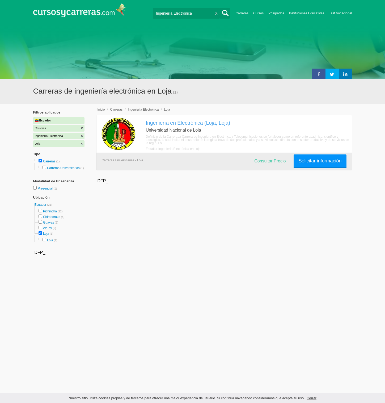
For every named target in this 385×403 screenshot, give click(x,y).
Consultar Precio (270, 161)
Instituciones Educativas (306, 13)
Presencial (45, 188)
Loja (46, 234)
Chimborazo (51, 217)
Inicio (101, 109)
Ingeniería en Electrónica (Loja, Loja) (188, 123)
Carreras (242, 13)
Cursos (258, 13)
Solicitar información (319, 160)
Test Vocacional (340, 13)
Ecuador (41, 205)
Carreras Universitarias (63, 168)
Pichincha (50, 211)
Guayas (48, 222)
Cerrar (311, 398)
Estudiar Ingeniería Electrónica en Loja (173, 149)
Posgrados (276, 13)
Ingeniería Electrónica (143, 109)
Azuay (47, 228)
